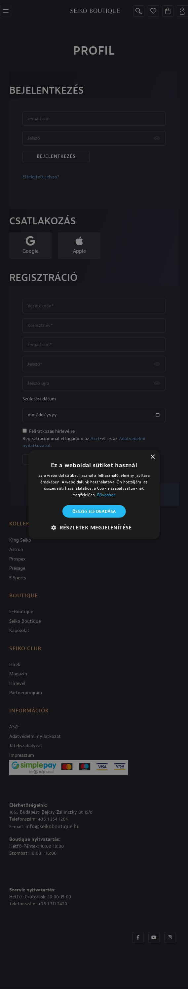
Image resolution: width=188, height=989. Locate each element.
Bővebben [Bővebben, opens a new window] (106, 495)
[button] (94, 527)
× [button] (152, 456)
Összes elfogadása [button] (94, 511)
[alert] (94, 494)
